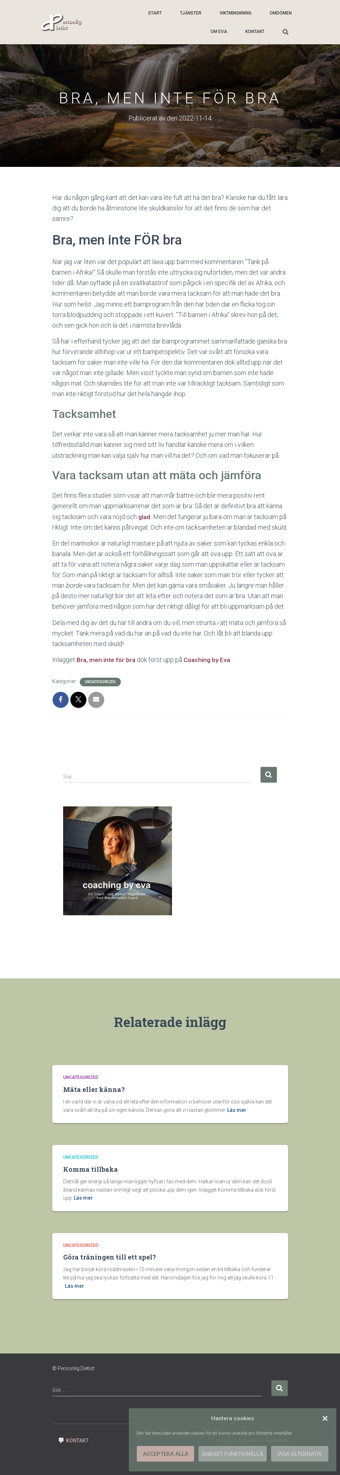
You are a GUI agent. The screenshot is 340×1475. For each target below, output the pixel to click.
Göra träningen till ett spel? (109, 1257)
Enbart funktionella (232, 1454)
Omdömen (281, 13)
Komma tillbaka (90, 1169)
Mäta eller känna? (94, 1089)
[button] (325, 1418)
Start (155, 13)
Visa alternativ (300, 1454)
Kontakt (255, 31)
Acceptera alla (165, 1454)
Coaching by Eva (209, 659)
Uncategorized (100, 682)
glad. (145, 517)
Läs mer (236, 1110)
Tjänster (190, 13)
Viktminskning (235, 13)
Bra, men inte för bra (107, 659)
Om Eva (218, 31)
